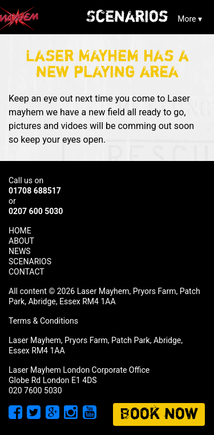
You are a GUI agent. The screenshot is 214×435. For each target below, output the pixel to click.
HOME (20, 230)
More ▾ (189, 18)
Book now (159, 414)
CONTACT (27, 271)
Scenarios (127, 17)
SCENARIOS (30, 261)
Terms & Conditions (43, 320)
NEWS (20, 251)
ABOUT (21, 240)
